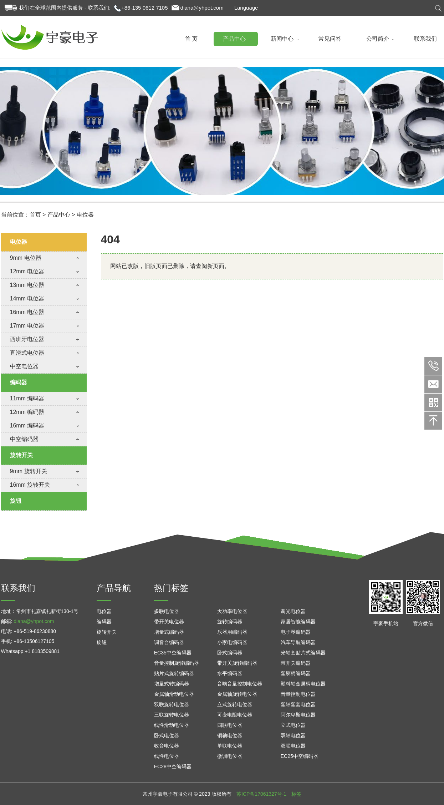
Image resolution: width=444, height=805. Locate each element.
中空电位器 (24, 366)
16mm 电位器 (27, 312)
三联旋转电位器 (171, 715)
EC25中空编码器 (299, 756)
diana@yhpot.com (202, 8)
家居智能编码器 (298, 621)
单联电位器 (229, 746)
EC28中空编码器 (173, 766)
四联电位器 (229, 725)
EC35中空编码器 (173, 652)
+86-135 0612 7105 (144, 8)
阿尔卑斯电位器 (298, 715)
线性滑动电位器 (171, 725)
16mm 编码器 (27, 425)
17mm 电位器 (27, 326)
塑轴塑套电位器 (298, 704)
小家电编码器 (232, 642)
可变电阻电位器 (234, 715)
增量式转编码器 (171, 684)
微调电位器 (229, 756)
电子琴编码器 (296, 632)
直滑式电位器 (27, 353)
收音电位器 (166, 746)
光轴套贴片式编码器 (303, 652)
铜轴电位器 (229, 735)
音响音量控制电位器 (239, 684)
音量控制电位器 (298, 694)
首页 (35, 215)
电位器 (85, 215)
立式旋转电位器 (234, 704)
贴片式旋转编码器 (174, 673)
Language (246, 8)
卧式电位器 (166, 735)
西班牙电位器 (27, 339)
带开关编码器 (296, 663)
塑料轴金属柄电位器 (303, 684)
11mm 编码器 (27, 398)
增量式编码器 (169, 632)
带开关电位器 (169, 621)
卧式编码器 (229, 652)
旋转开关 (21, 455)
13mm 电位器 (27, 285)
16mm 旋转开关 (30, 485)
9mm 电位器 (25, 258)
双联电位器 (293, 746)
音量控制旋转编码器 (176, 663)
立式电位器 (293, 725)
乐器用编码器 (232, 632)
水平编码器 (229, 673)
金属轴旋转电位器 (237, 694)
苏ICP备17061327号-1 (261, 794)
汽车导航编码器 (298, 642)
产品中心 (58, 215)
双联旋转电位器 (171, 704)
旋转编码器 (229, 621)
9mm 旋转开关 (28, 471)
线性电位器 (166, 756)
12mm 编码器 (27, 412)
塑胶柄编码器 (296, 673)
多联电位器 (166, 611)
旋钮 (15, 501)
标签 (296, 794)
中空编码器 (24, 439)
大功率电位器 (232, 611)
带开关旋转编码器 (237, 663)
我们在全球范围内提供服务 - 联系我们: (65, 8)
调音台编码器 (169, 642)
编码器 (18, 382)
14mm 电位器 (27, 298)
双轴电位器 (293, 735)
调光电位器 (293, 611)
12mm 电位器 (27, 271)
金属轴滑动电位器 (174, 694)
